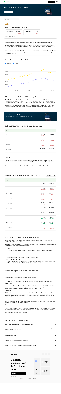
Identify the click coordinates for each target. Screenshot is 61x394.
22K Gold (16, 63)
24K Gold (9, 63)
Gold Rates (9, 16)
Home (5, 16)
